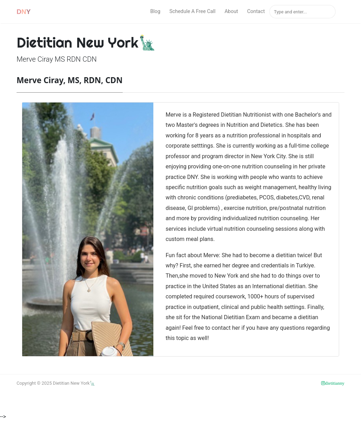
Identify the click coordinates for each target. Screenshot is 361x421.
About (231, 11)
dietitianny (334, 383)
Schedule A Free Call (192, 11)
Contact (256, 11)
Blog (155, 11)
